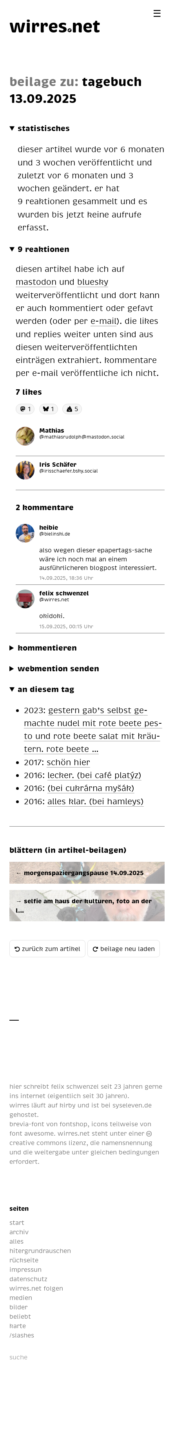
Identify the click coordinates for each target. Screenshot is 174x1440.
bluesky (92, 281)
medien (20, 1297)
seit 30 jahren (104, 1095)
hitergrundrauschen (40, 1250)
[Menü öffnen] (157, 13)
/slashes (21, 1335)
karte (17, 1325)
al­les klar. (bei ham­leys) (95, 800)
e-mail (103, 320)
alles (16, 1241)
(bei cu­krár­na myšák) (90, 787)
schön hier (68, 761)
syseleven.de (132, 1105)
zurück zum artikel (47, 948)
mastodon (36, 281)
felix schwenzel (75, 1086)
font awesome (31, 1133)
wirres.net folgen (36, 1288)
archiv (19, 1231)
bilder (18, 1307)
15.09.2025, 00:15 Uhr (66, 626)
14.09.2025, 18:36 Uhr (66, 578)
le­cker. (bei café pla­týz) (94, 774)
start (16, 1222)
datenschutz (28, 1278)
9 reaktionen (43, 248)
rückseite (23, 1260)
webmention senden (58, 668)
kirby (68, 1105)
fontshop (73, 1123)
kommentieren (47, 647)
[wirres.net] (55, 25)
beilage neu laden (123, 948)
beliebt (20, 1316)
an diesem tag (46, 689)
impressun (25, 1269)
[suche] (48, 1357)
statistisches (44, 128)
